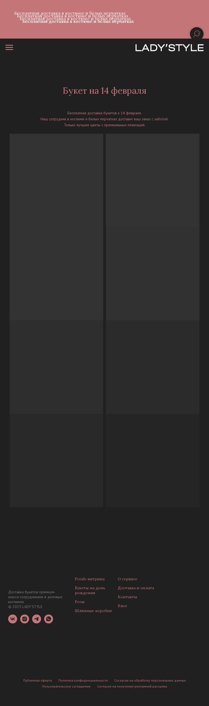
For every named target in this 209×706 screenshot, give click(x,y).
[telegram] (36, 622)
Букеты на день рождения (90, 590)
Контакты (127, 596)
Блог (122, 605)
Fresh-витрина (89, 578)
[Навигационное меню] (9, 47)
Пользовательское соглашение (66, 686)
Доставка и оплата (136, 587)
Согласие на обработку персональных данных (150, 680)
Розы (80, 601)
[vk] (12, 622)
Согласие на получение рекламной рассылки (132, 686)
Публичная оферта (37, 680)
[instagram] (24, 622)
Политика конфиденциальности (83, 680)
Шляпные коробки (93, 610)
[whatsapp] (48, 622)
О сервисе (127, 578)
